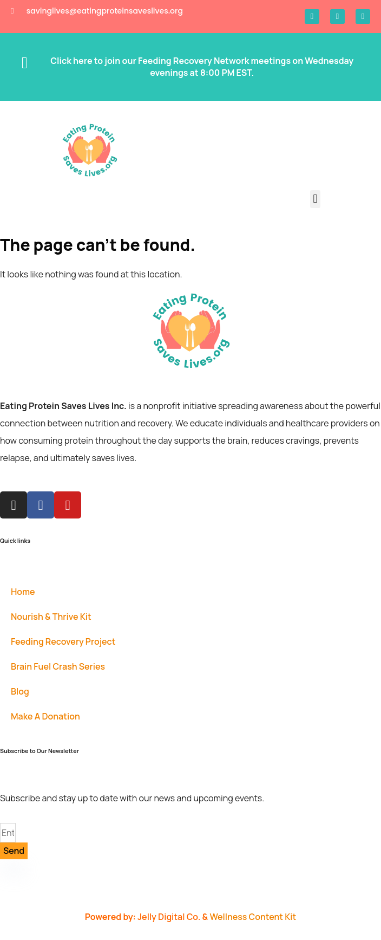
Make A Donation (45, 716)
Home (23, 592)
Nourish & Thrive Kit (51, 617)
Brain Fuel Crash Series (58, 666)
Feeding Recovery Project (63, 641)
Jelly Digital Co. (169, 917)
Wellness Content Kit (252, 917)
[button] (315, 199)
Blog (20, 691)
